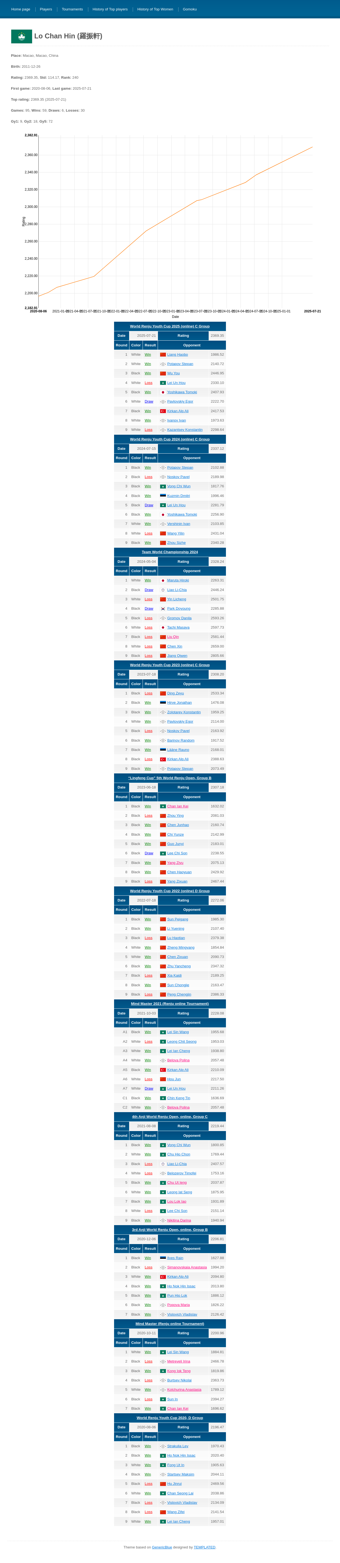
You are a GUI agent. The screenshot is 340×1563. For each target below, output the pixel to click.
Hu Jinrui (174, 1484)
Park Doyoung (178, 608)
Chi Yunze (175, 834)
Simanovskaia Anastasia (187, 1267)
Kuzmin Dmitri (178, 496)
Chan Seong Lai (180, 1493)
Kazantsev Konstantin (185, 430)
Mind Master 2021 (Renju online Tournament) (170, 1004)
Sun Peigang (177, 919)
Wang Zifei (176, 1512)
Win (148, 354)
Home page (20, 9)
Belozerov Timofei (181, 1173)
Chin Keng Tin (178, 1098)
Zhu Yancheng (179, 966)
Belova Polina (178, 1060)
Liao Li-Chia (177, 590)
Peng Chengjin (179, 994)
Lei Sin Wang (178, 1032)
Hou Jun (174, 1079)
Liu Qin (173, 637)
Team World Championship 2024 (170, 552)
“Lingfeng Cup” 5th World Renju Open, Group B (169, 778)
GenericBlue (162, 1547)
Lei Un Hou (176, 383)
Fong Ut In (175, 1465)
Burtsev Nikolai (179, 1380)
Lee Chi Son (177, 853)
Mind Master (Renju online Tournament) (169, 1324)
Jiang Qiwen (177, 656)
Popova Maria (178, 1305)
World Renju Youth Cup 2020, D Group (170, 1418)
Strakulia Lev (177, 1446)
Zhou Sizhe (176, 543)
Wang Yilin (175, 533)
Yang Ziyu (175, 863)
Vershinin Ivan (178, 524)
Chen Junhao (178, 825)
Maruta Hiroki (178, 580)
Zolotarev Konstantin (184, 712)
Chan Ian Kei (177, 806)
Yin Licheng (176, 599)
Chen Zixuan (177, 957)
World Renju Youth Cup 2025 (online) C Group (169, 326)
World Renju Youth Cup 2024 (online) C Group (169, 439)
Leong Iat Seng (179, 1192)
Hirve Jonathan (179, 702)
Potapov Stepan (180, 364)
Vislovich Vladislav (182, 1314)
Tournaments (72, 9)
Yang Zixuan (177, 881)
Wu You (173, 373)
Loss (148, 383)
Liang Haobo (177, 354)
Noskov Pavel (178, 477)
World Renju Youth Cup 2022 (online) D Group (169, 891)
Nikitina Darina (179, 1220)
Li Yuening (175, 928)
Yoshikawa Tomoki (182, 392)
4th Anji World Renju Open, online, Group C (170, 1117)
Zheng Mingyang (180, 947)
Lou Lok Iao (176, 1201)
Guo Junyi (175, 844)
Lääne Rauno (178, 750)
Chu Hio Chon (178, 1154)
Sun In (172, 1399)
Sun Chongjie (178, 985)
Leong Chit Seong (182, 1041)
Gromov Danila (179, 618)
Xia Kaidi (174, 975)
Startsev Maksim (180, 1474)
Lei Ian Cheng (178, 1051)
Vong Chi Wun (179, 486)
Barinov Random (180, 740)
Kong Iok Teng (179, 1371)
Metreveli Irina (178, 1361)
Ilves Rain (175, 1258)
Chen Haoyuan (179, 872)
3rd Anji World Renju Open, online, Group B (170, 1230)
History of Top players (110, 9)
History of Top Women (155, 9)
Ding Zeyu (175, 693)
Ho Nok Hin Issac (181, 1286)
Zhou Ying (175, 815)
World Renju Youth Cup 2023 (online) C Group (169, 665)
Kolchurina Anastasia (184, 1389)
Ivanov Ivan (176, 420)
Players (46, 9)
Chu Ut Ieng (177, 1182)
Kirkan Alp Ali (178, 411)
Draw (149, 401)
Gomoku (190, 9)
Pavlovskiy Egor (180, 401)
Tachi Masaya (178, 627)
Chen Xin (174, 646)
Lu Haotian (176, 938)
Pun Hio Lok (177, 1295)
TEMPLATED (205, 1547)
